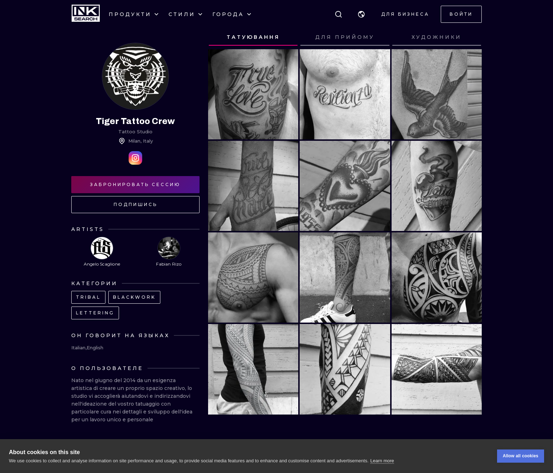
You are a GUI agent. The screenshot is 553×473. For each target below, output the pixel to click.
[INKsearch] (85, 14)
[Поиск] (338, 14)
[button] (361, 14)
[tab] (253, 37)
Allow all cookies (520, 456)
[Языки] (361, 14)
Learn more (382, 460)
